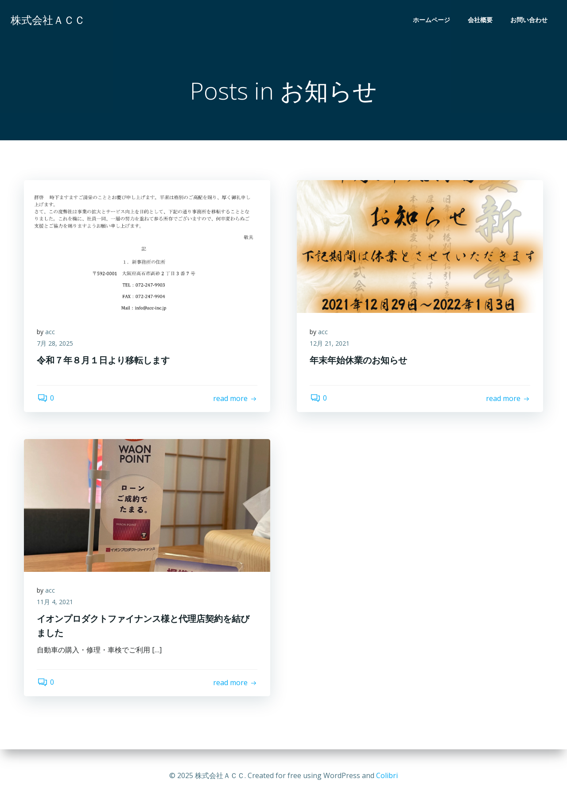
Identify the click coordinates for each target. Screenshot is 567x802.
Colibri (387, 775)
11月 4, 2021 (55, 602)
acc (50, 332)
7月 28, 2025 (55, 343)
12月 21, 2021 (330, 343)
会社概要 (480, 20)
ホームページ (431, 20)
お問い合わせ (529, 20)
